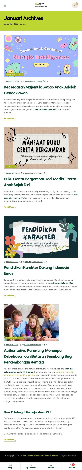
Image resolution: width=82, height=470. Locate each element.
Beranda (8, 24)
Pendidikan (10, 255)
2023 (16, 24)
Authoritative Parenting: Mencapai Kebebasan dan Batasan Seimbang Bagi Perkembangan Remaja (38, 356)
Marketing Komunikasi (33, 81)
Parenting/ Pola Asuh (14, 74)
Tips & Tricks (10, 166)
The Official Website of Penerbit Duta (40, 456)
